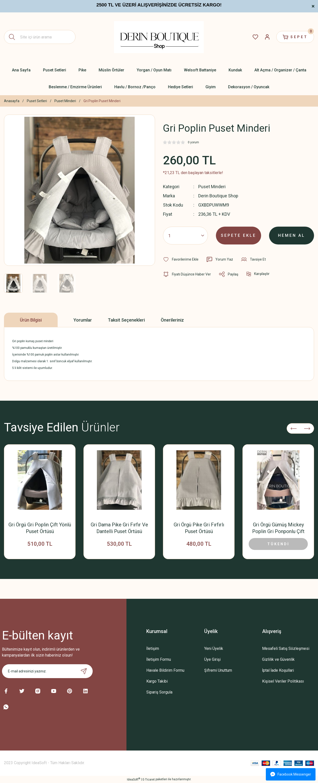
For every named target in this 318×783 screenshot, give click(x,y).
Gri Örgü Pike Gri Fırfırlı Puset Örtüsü (199, 528)
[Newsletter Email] (47, 671)
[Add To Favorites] (181, 259)
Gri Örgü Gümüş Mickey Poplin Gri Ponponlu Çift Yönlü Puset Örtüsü (278, 528)
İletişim (152, 648)
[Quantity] (185, 235)
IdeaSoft (133, 779)
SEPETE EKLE (238, 235)
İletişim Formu (158, 659)
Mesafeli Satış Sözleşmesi (285, 648)
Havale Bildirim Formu (165, 670)
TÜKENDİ (278, 544)
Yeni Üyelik (213, 648)
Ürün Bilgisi (31, 320)
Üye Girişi (212, 659)
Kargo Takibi (157, 681)
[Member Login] (267, 37)
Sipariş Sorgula (159, 692)
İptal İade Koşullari (278, 670)
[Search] (40, 37)
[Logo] (159, 37)
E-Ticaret (149, 779)
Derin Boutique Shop (218, 195)
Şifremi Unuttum (218, 670)
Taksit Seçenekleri (126, 320)
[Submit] (84, 671)
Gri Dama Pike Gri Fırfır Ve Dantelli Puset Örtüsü (119, 528)
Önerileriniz (172, 320)
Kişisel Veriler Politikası (283, 681)
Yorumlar (83, 320)
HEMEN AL (291, 235)
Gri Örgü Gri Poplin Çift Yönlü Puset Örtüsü (39, 528)
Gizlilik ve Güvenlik (278, 659)
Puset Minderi (212, 186)
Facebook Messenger (290, 774)
